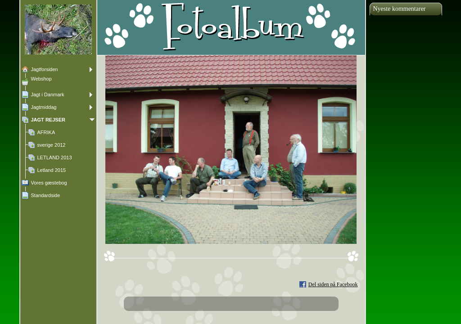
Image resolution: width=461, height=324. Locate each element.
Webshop (41, 78)
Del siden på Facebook (333, 284)
